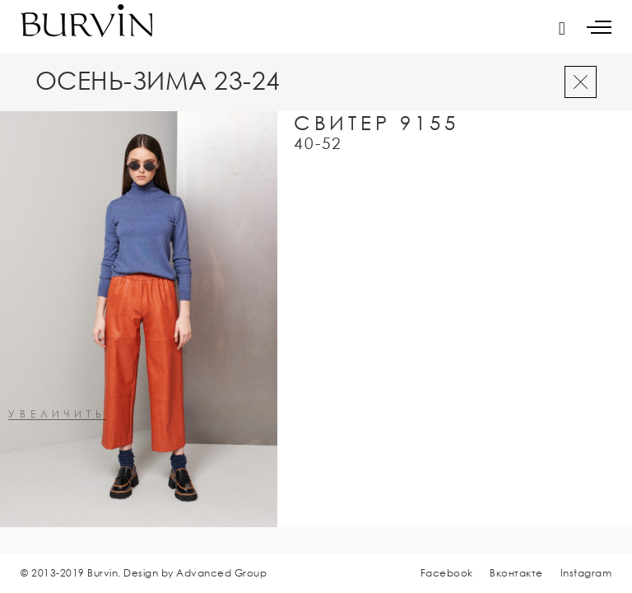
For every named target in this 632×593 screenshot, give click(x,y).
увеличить (57, 414)
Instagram (586, 573)
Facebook (447, 573)
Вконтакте (516, 573)
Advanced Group (221, 573)
